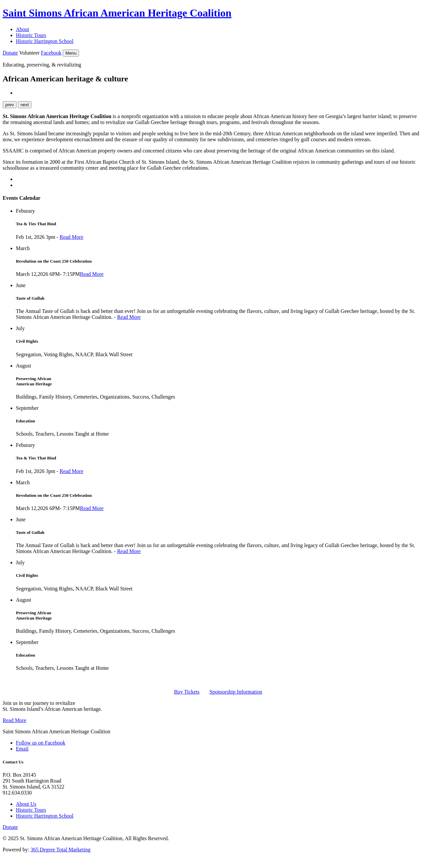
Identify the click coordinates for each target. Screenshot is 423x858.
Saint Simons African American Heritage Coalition (117, 13)
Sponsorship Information (236, 692)
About (22, 29)
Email (22, 748)
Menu (70, 53)
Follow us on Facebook (40, 743)
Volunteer (29, 53)
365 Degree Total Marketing (60, 849)
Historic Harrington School (44, 41)
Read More (71, 237)
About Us (26, 804)
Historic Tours (31, 35)
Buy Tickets (187, 692)
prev (9, 104)
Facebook (51, 53)
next (24, 104)
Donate (10, 53)
